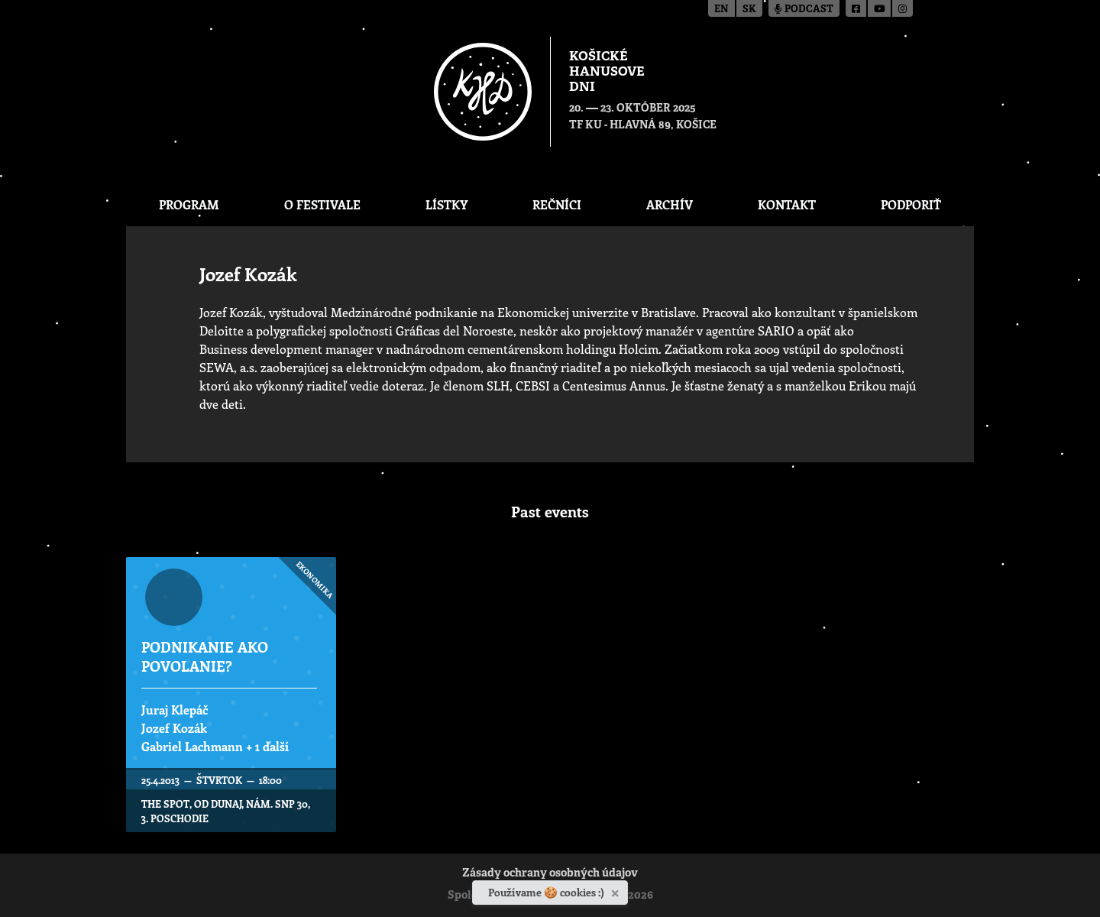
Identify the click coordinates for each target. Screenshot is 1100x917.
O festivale (322, 204)
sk (749, 10)
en (721, 10)
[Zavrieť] (617, 890)
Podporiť (911, 204)
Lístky (446, 204)
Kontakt (787, 204)
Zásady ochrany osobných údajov (550, 874)
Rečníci (556, 204)
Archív (669, 204)
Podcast (804, 10)
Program (189, 204)
